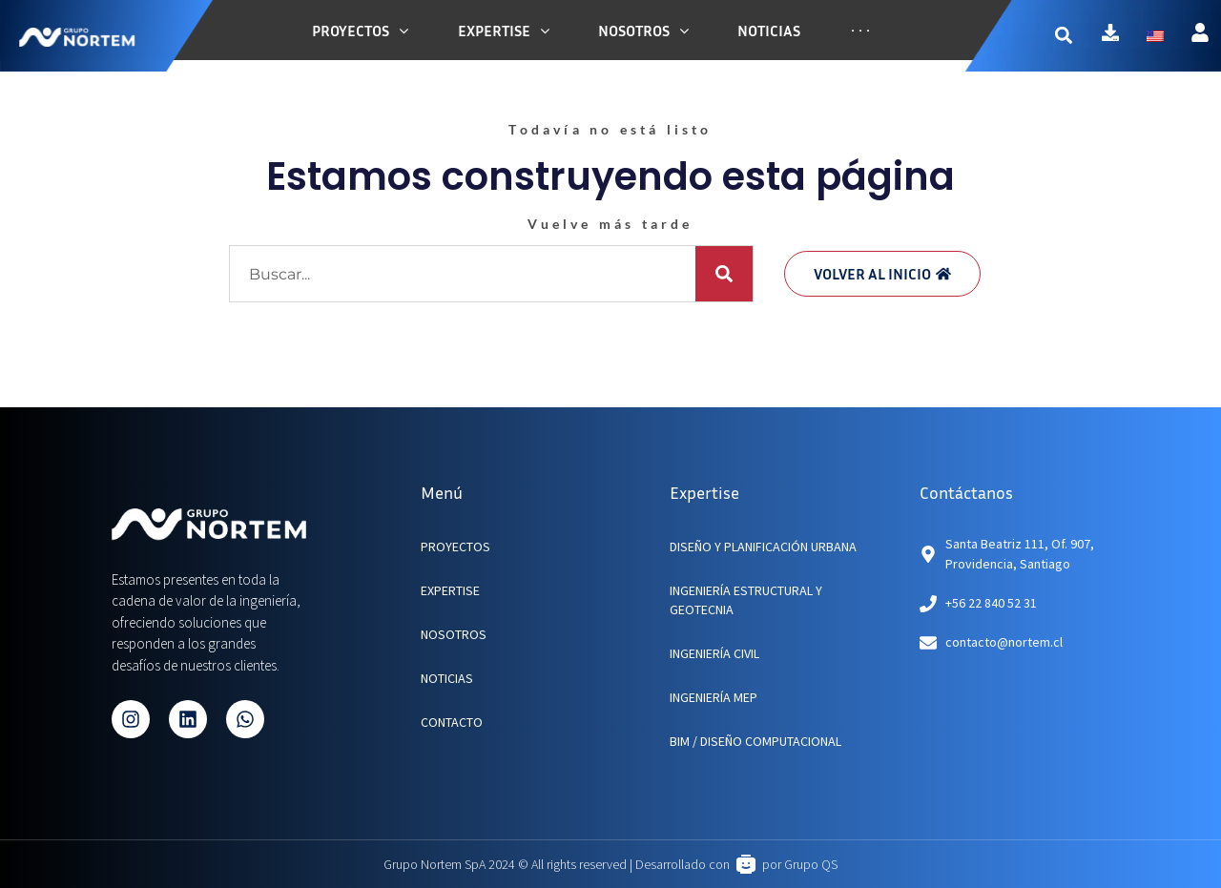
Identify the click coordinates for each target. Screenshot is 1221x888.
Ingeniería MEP (713, 697)
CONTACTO (452, 722)
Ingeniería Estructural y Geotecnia (746, 600)
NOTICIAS (447, 678)
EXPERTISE (450, 590)
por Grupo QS (800, 864)
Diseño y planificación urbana (763, 546)
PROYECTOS (455, 546)
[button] (1078, 36)
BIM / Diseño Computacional (755, 741)
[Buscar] (724, 273)
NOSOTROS (453, 634)
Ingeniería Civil (714, 653)
